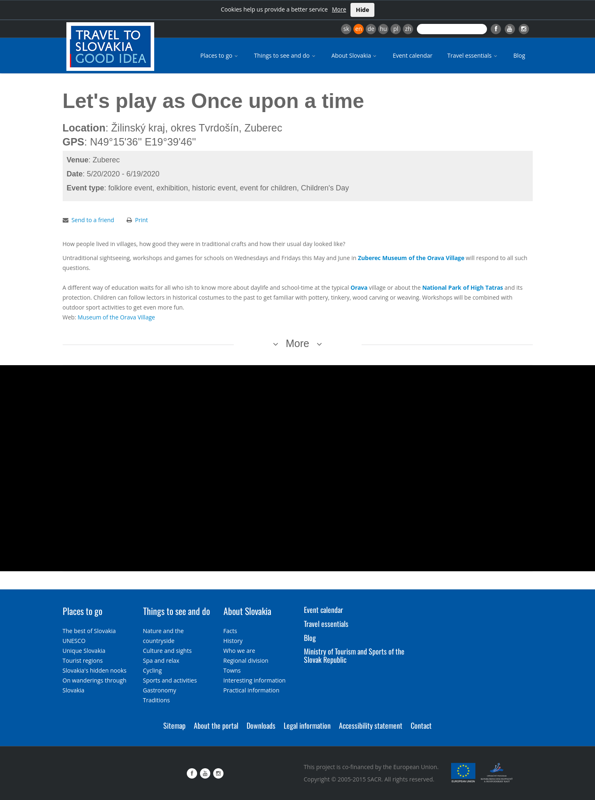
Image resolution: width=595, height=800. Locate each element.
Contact (421, 725)
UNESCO (74, 641)
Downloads (261, 725)
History (233, 641)
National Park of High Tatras (462, 287)
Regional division (245, 660)
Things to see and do (285, 55)
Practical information (251, 690)
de (371, 29)
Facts (230, 631)
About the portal (216, 725)
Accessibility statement (370, 725)
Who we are (239, 651)
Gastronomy (159, 690)
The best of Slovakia (89, 631)
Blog (519, 55)
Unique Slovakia (84, 651)
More (339, 9)
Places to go (219, 55)
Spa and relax (161, 660)
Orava (358, 287)
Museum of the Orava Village (423, 258)
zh (408, 29)
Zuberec (369, 258)
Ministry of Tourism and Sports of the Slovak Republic (354, 655)
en (358, 29)
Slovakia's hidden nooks (95, 670)
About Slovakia (355, 55)
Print (141, 220)
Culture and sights (167, 651)
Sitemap (174, 725)
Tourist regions (83, 660)
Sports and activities (170, 680)
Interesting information (254, 680)
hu (383, 29)
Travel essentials (473, 55)
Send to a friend (92, 220)
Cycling (152, 670)
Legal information (307, 725)
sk (346, 29)
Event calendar (412, 55)
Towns (232, 670)
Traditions (156, 700)
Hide (362, 10)
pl (395, 29)
